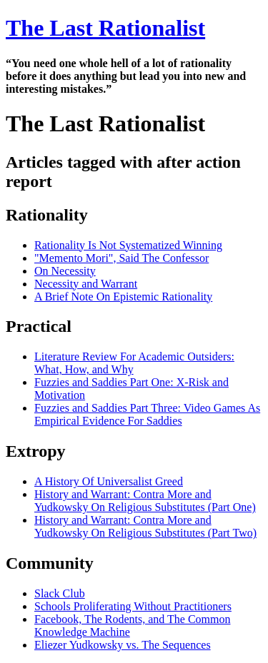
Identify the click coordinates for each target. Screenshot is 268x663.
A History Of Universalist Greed (108, 481)
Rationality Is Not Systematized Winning (128, 245)
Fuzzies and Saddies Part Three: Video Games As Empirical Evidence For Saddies (147, 414)
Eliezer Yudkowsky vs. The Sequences (122, 645)
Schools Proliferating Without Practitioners (133, 606)
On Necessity (65, 271)
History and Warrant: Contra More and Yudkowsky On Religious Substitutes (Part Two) (145, 526)
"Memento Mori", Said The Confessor (121, 258)
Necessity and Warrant (85, 284)
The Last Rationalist (105, 28)
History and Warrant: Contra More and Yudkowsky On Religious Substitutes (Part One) (145, 500)
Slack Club (59, 593)
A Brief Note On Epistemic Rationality (123, 296)
